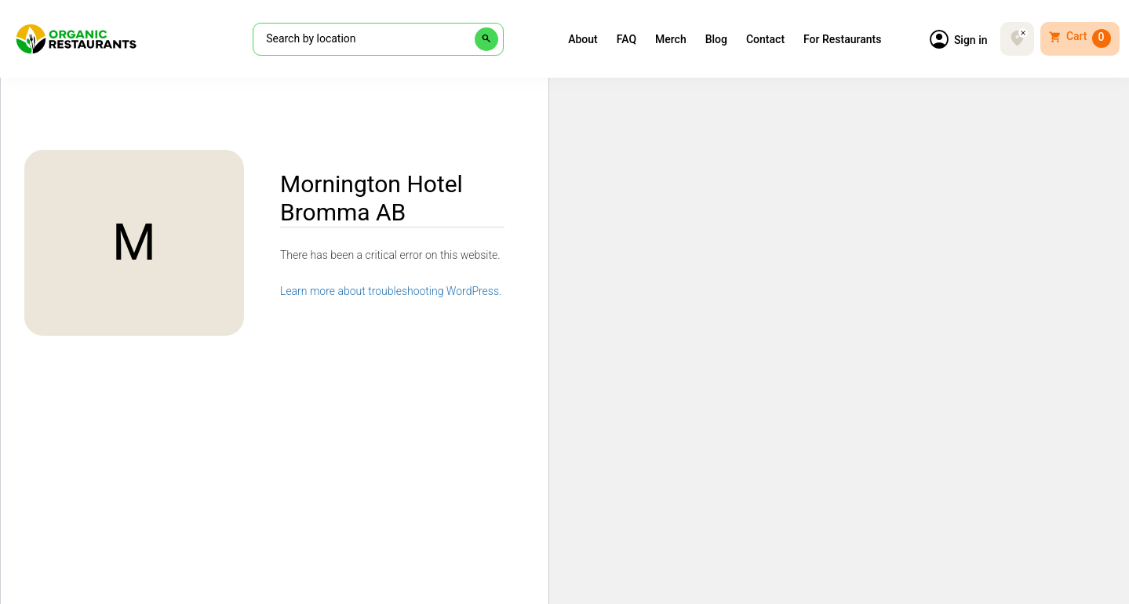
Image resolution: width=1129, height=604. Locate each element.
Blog (716, 39)
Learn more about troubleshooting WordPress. (390, 291)
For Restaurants (842, 39)
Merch (671, 39)
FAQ (626, 39)
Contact (765, 39)
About (583, 39)
